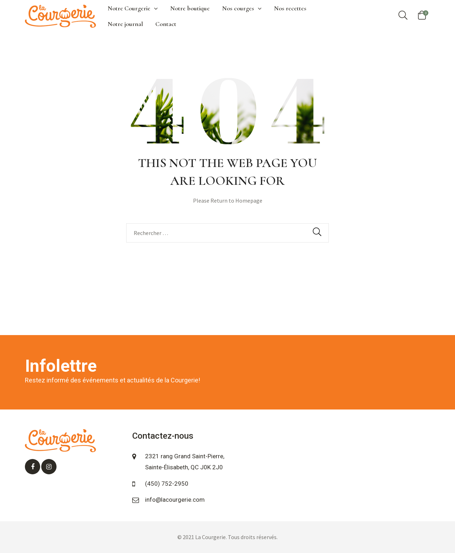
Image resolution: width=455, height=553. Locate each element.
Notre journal (125, 24)
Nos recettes (290, 8)
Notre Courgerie (133, 8)
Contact (165, 24)
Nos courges (242, 8)
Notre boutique (190, 8)
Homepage (248, 200)
